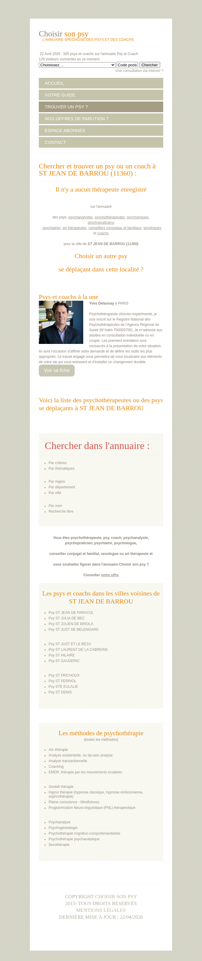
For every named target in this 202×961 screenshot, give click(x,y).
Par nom (55, 506)
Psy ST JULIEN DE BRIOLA (71, 624)
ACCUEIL (54, 83)
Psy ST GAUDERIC (64, 661)
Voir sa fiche (57, 370)
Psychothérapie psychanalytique (74, 839)
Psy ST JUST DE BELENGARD (74, 629)
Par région (57, 481)
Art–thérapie (58, 750)
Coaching (56, 766)
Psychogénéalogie (63, 828)
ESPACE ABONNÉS (65, 130)
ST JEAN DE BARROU (106, 244)
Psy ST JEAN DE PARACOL (71, 613)
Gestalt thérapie (61, 787)
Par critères (58, 463)
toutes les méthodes (101, 740)
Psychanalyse (59, 822)
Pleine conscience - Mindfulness (74, 802)
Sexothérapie (59, 845)
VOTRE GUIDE (60, 94)
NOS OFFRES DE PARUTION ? (77, 118)
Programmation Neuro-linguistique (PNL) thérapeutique (92, 808)
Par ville (55, 493)
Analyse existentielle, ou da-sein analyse (81, 755)
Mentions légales (101, 910)
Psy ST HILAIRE (62, 655)
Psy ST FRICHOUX (64, 675)
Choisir (64, 33)
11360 (132, 244)
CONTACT (55, 142)
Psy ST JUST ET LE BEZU (70, 644)
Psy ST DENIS (60, 692)
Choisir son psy (116, 896)
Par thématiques (61, 468)
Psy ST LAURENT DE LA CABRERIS (78, 650)
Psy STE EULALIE (63, 687)
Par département (62, 487)
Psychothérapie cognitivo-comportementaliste (84, 833)
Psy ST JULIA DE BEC (67, 618)
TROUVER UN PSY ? (66, 106)
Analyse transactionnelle (68, 761)
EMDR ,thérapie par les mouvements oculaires (85, 772)
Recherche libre (61, 511)
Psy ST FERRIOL (62, 681)
